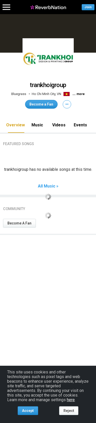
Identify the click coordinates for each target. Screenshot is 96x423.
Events (80, 125)
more (81, 94)
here (71, 399)
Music (37, 125)
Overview (15, 125)
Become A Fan (19, 223)
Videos (59, 125)
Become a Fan (41, 104)
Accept (28, 411)
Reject (68, 411)
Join (88, 7)
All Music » (48, 186)
